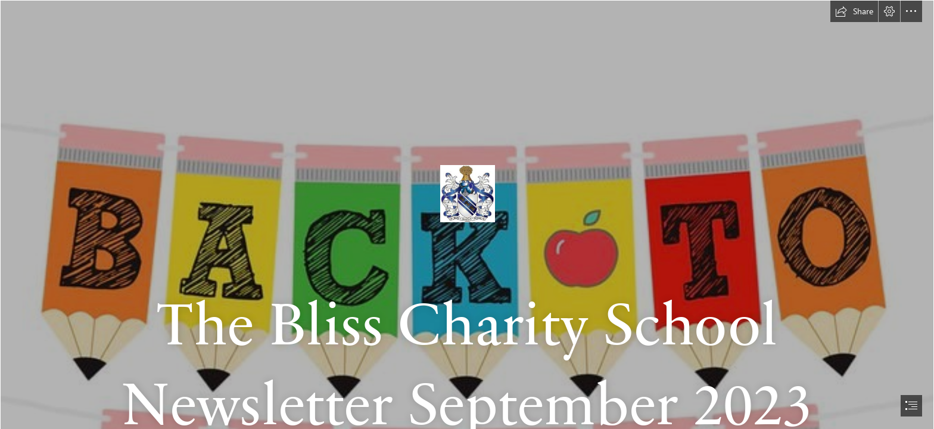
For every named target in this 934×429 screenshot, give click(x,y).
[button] (854, 11)
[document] (467, 214)
